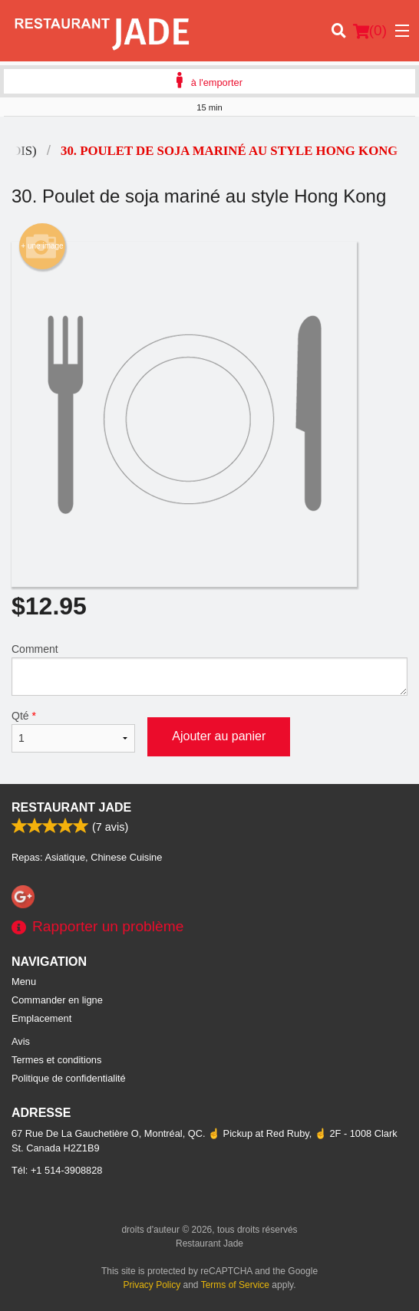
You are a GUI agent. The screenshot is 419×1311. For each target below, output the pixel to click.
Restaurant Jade (71, 807)
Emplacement (41, 1018)
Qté (73, 731)
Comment (209, 669)
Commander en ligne (57, 1000)
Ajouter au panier (219, 736)
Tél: (57, 1170)
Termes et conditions (56, 1060)
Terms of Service (235, 1285)
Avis (21, 1041)
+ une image (42, 246)
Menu (24, 981)
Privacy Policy (152, 1285)
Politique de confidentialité (69, 1078)
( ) (370, 30)
